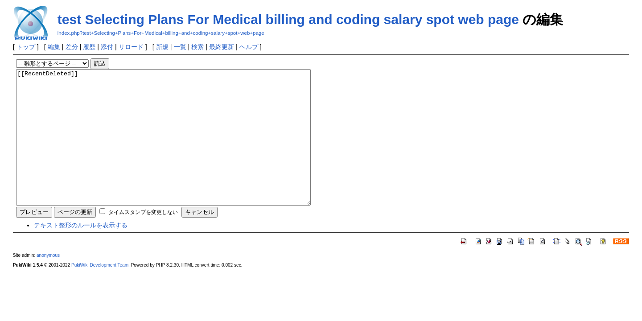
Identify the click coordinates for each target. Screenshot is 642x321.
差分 (72, 46)
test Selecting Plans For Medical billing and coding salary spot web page (288, 19)
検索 (197, 46)
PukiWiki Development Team (99, 291)
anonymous (48, 282)
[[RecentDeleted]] (181, 150)
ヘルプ (248, 46)
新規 (162, 46)
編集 (54, 46)
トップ (25, 46)
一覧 (180, 46)
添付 (107, 46)
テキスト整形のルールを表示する (81, 251)
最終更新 (221, 46)
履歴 (89, 46)
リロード (131, 46)
